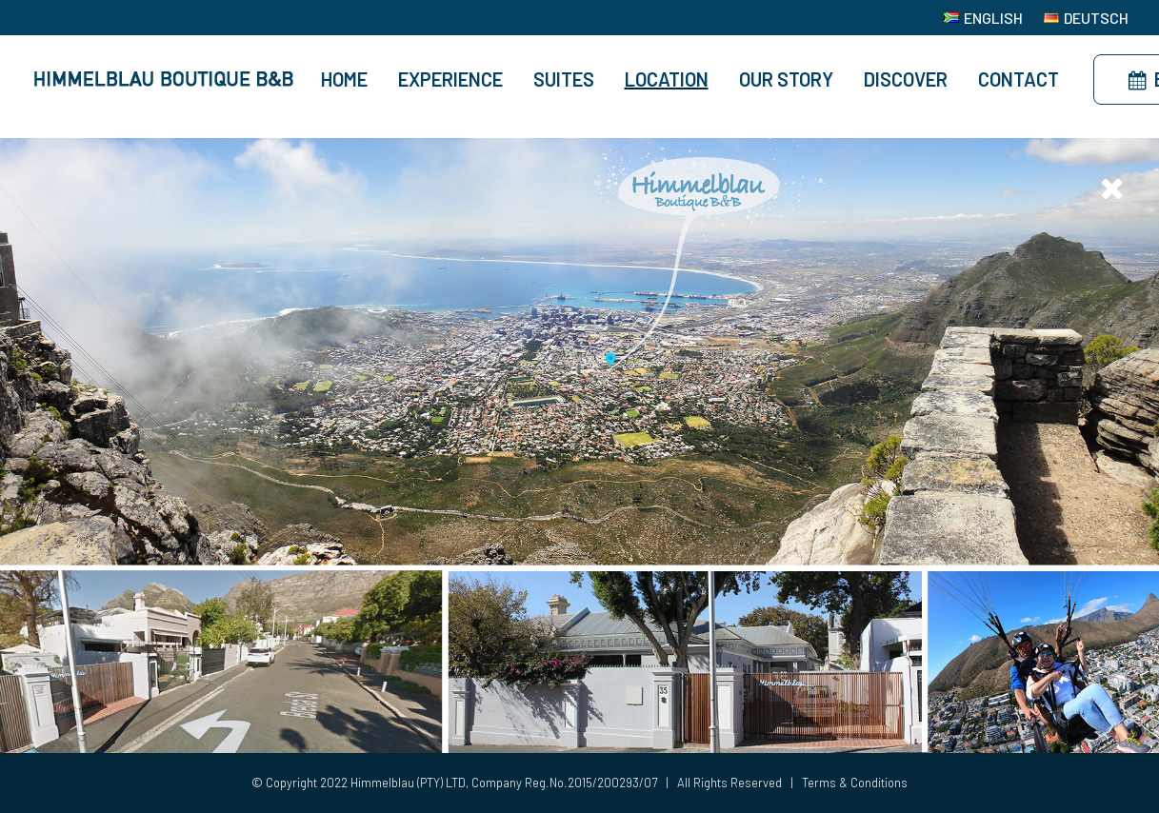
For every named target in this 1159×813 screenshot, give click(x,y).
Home (344, 79)
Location (667, 79)
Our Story (786, 79)
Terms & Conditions (855, 782)
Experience (450, 79)
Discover (906, 79)
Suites (563, 79)
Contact (1018, 79)
